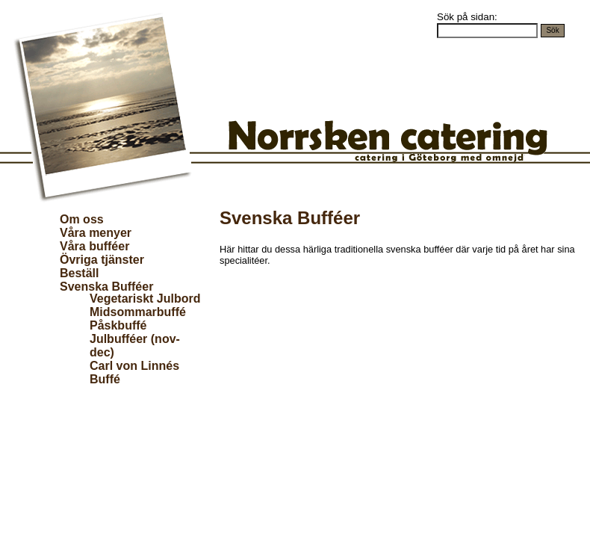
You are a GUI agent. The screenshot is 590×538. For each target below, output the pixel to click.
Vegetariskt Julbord (145, 298)
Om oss (82, 219)
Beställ (79, 273)
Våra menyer (95, 232)
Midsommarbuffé (138, 312)
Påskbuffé (118, 325)
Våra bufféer (94, 246)
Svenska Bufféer (106, 286)
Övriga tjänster (102, 259)
